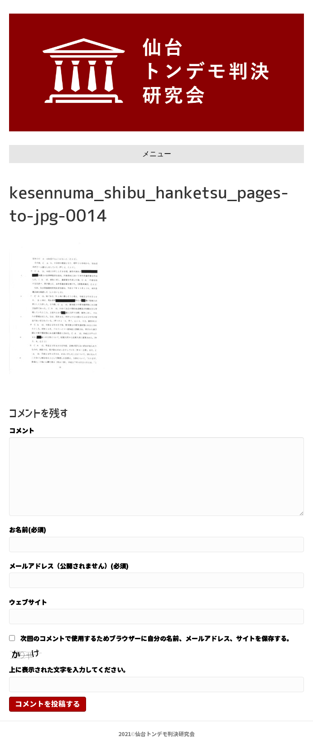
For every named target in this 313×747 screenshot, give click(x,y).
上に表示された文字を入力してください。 (69, 669)
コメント (21, 430)
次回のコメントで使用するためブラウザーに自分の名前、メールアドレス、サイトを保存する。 (156, 638)
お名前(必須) (27, 529)
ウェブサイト (28, 602)
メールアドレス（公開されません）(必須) (69, 566)
